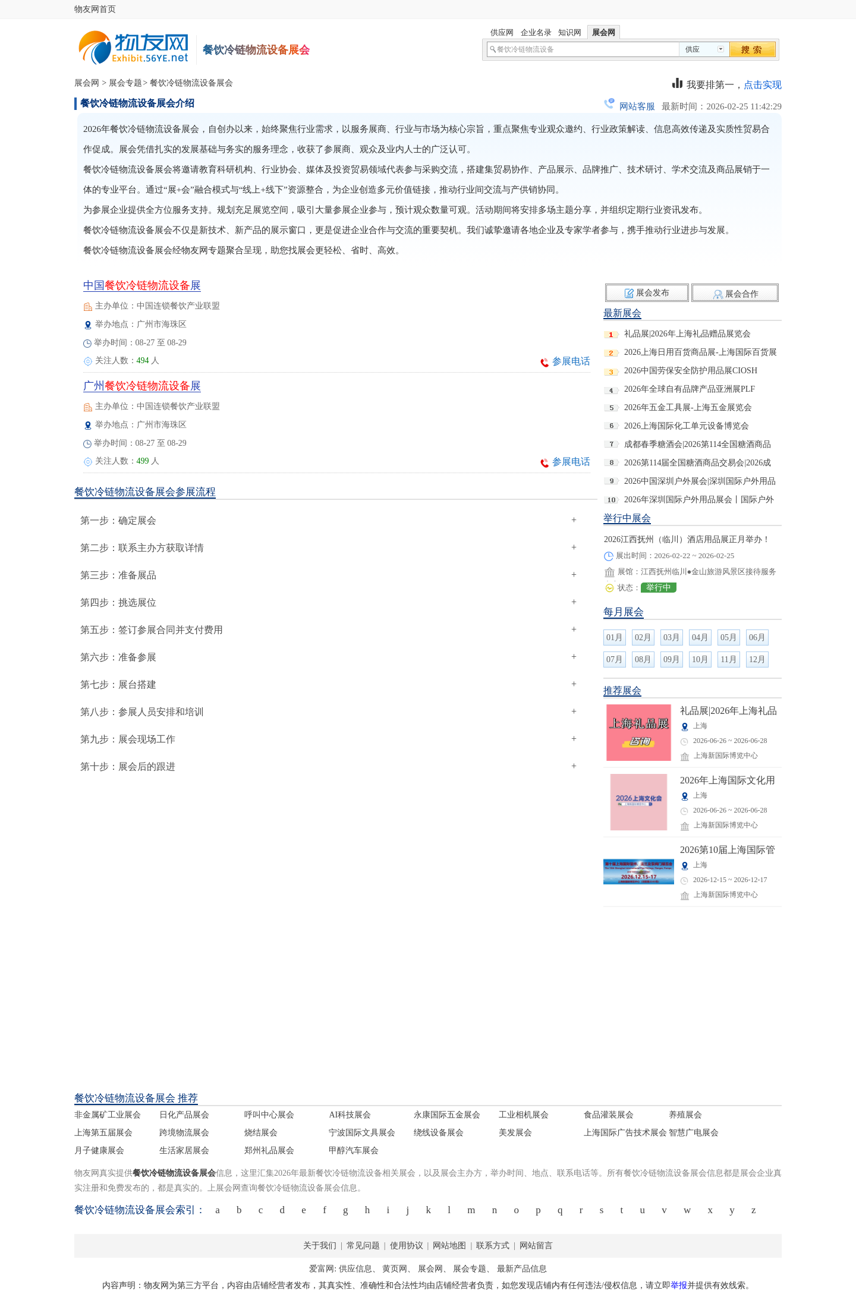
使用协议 (407, 1245)
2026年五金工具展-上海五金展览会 (688, 407)
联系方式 (493, 1245)
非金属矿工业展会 (107, 1114)
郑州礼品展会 (269, 1150)
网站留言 (535, 1245)
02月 (643, 637)
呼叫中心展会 (269, 1114)
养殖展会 (685, 1114)
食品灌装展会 (609, 1114)
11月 (728, 659)
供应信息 (355, 1268)
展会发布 (652, 292)
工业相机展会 (524, 1114)
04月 (700, 637)
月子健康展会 (99, 1150)
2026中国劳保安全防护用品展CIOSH (690, 370)
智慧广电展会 (694, 1132)
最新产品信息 (522, 1268)
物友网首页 (95, 9)
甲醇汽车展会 (354, 1150)
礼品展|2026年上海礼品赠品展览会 (687, 333)
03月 (671, 637)
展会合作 (742, 293)
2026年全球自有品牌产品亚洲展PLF (689, 389)
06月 (757, 637)
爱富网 (321, 1268)
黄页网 (394, 1268)
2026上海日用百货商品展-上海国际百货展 (700, 352)
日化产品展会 (184, 1114)
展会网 (86, 82)
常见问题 (363, 1245)
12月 (757, 659)
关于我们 (319, 1245)
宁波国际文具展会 (362, 1132)
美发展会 (515, 1132)
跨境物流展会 (184, 1132)
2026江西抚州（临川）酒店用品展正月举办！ (687, 539)
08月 (643, 659)
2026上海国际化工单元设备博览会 (686, 425)
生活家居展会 (184, 1150)
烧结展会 (261, 1132)
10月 (700, 659)
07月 (614, 659)
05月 (728, 637)
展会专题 (125, 82)
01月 (614, 637)
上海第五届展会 (103, 1132)
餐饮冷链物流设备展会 (191, 82)
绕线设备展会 (439, 1132)
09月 (671, 659)
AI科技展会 (350, 1114)
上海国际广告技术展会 (625, 1132)
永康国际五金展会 (447, 1114)
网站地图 (449, 1245)
